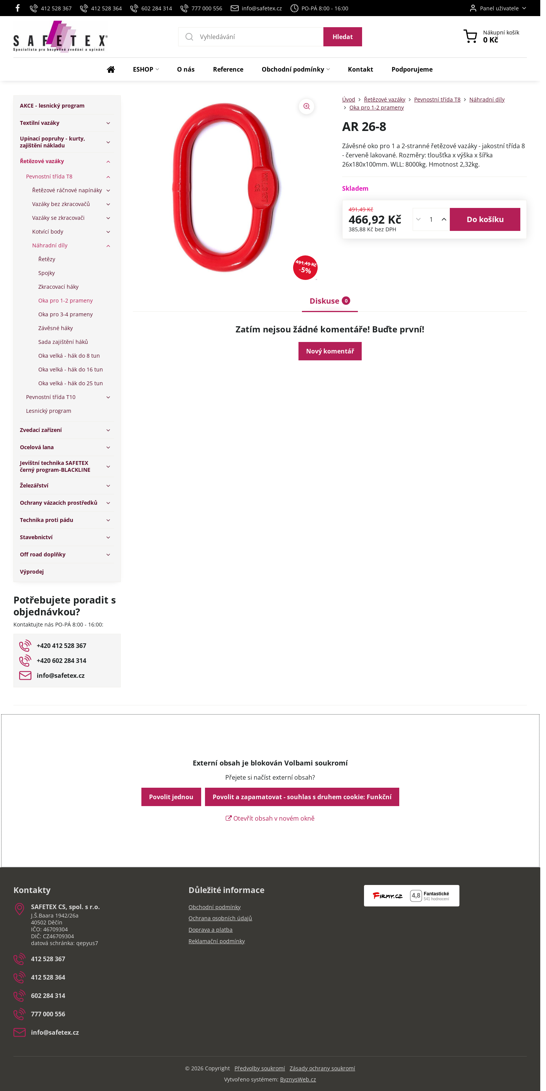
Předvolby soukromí (259, 1068)
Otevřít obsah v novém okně (270, 818)
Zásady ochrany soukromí (322, 1068)
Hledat (343, 37)
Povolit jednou (171, 797)
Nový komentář (330, 351)
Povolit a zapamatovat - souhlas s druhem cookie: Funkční (302, 797)
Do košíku (485, 219)
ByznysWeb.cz (298, 1079)
